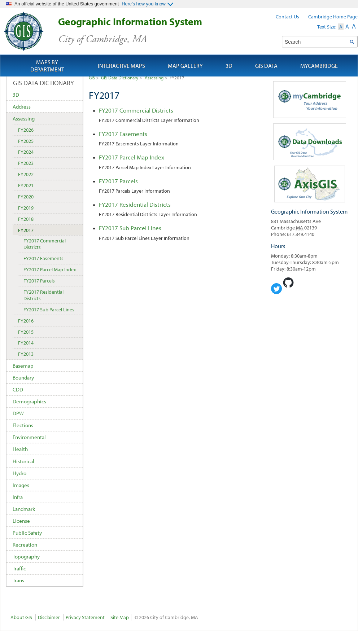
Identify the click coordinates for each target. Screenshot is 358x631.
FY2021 (26, 185)
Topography (26, 556)
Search (352, 42)
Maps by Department (47, 65)
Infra (18, 497)
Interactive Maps (121, 65)
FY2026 (26, 130)
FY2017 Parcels (118, 181)
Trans (18, 580)
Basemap (23, 365)
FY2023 (26, 163)
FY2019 (26, 208)
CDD (18, 389)
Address (22, 106)
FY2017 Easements (123, 133)
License (21, 520)
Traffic (19, 568)
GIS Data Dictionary (119, 77)
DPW (18, 413)
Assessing (154, 77)
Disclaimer (49, 617)
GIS (92, 77)
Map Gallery (185, 65)
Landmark (24, 508)
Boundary (23, 377)
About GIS (21, 617)
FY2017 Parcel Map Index (131, 157)
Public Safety (27, 532)
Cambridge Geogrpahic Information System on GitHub (288, 282)
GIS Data (266, 65)
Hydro (19, 473)
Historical (23, 461)
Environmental (29, 437)
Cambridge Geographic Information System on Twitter (276, 288)
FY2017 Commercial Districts (136, 110)
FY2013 (26, 354)
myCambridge (319, 65)
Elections (23, 425)
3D (16, 94)
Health (20, 449)
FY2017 (26, 230)
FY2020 (26, 196)
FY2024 (26, 152)
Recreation (25, 544)
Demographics (29, 401)
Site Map (119, 617)
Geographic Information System (142, 30)
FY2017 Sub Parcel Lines (130, 228)
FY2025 (26, 141)
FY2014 (26, 342)
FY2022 (26, 174)
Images (21, 485)
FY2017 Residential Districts (135, 204)
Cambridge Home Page (333, 16)
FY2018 (26, 219)
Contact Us (287, 16)
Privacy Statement (85, 617)
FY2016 (26, 320)
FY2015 (26, 332)
